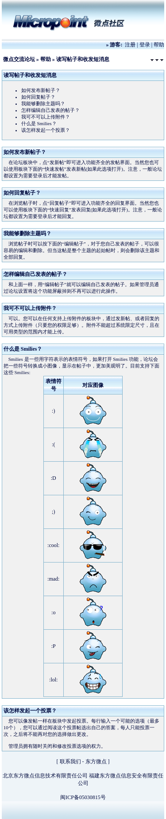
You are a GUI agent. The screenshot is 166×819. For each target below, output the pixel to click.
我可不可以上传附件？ (45, 116)
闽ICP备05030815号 (83, 797)
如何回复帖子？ (38, 97)
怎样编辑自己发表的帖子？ (50, 110)
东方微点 (96, 761)
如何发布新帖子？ (40, 90)
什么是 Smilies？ (39, 123)
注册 (130, 45)
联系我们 (70, 761)
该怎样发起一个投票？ (45, 130)
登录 (144, 45)
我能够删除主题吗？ (43, 103)
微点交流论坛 (19, 59)
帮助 (159, 45)
